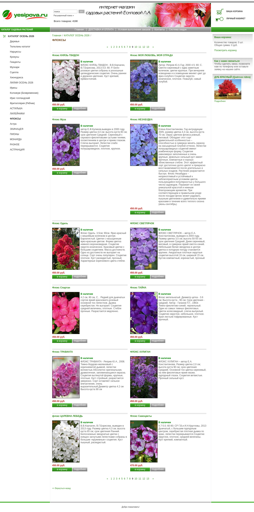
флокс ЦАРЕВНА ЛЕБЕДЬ (67, 416)
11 (140, 47)
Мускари (14, 67)
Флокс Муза (59, 119)
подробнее (80, 108)
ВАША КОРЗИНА (234, 11)
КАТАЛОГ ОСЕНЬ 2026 (21, 36)
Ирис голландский (20, 98)
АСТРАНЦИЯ (17, 149)
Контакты (160, 29)
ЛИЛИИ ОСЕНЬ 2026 (21, 82)
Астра (13, 123)
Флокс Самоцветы (141, 416)
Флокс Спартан (61, 287)
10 (136, 47)
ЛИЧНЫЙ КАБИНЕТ (235, 18)
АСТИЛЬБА (16, 108)
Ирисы (13, 87)
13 (147, 47)
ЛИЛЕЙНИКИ (17, 113)
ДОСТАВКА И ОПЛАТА (101, 29)
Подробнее (220, 101)
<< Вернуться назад (61, 488)
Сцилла (14, 72)
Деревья (14, 41)
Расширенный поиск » (64, 15)
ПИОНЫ (14, 134)
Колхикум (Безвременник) (24, 93)
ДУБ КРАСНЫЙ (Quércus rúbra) (232, 77)
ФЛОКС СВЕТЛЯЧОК (142, 223)
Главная (79, 29)
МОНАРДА (16, 139)
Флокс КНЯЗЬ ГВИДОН (65, 55)
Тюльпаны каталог (20, 46)
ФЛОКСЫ (15, 118)
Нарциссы (15, 51)
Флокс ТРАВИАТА (62, 351)
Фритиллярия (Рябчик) (22, 103)
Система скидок (178, 29)
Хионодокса (16, 77)
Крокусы (14, 57)
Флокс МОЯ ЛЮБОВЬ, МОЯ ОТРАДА (151, 55)
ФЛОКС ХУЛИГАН (140, 351)
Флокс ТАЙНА (138, 287)
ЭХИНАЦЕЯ (16, 129)
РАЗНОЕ (14, 144)
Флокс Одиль (60, 223)
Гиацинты (15, 62)
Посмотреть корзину (225, 50)
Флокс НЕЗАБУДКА (141, 119)
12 (143, 47)
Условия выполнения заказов (134, 29)
